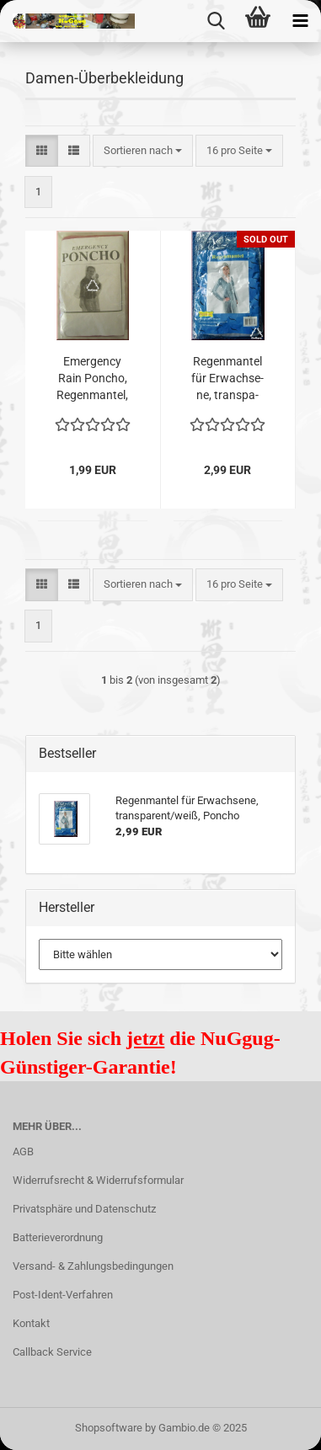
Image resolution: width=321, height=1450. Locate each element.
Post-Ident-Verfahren (63, 1294)
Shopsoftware (108, 1427)
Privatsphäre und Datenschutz (84, 1208)
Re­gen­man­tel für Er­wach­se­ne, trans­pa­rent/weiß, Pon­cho (228, 379)
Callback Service (52, 1352)
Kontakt (31, 1323)
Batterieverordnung (58, 1237)
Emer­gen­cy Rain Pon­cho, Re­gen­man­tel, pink (92, 379)
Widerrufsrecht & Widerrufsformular (98, 1180)
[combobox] (143, 151)
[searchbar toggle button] (216, 21)
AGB (23, 1151)
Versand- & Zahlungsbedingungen (93, 1266)
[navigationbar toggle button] (300, 21)
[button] (41, 151)
